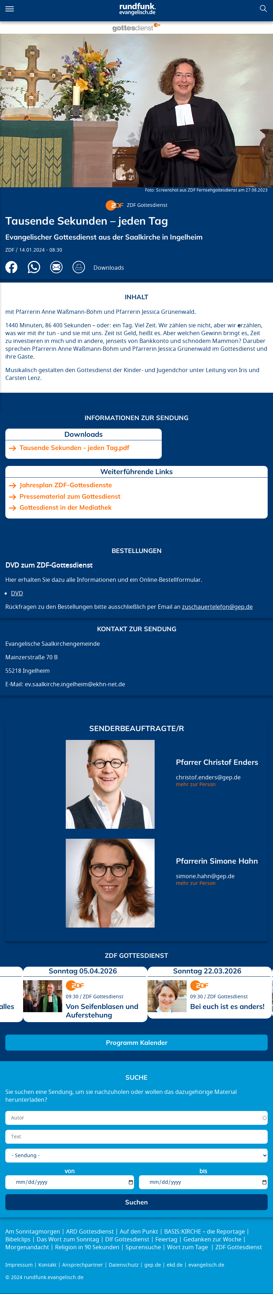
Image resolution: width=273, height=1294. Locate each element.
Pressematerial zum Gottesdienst (70, 496)
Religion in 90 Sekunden (87, 1247)
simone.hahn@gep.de (205, 876)
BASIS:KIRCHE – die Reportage (204, 1232)
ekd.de (175, 1265)
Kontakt (47, 1265)
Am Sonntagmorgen (32, 1232)
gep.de (152, 1265)
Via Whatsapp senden (34, 267)
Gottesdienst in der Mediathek (66, 507)
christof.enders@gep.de (208, 777)
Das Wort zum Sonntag (68, 1239)
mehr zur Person (196, 784)
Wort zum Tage (188, 1247)
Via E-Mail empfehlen (56, 267)
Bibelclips (18, 1239)
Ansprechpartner (82, 1265)
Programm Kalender (136, 1042)
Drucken (79, 267)
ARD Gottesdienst (90, 1232)
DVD (17, 593)
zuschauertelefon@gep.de (217, 607)
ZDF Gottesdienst (147, 205)
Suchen (263, 8)
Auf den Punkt (139, 1232)
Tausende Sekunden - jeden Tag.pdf (74, 448)
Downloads (108, 268)
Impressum (19, 1265)
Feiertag (166, 1239)
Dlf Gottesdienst (127, 1239)
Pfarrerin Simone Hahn (217, 860)
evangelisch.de (206, 1265)
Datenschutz (124, 1265)
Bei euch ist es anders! (227, 1006)
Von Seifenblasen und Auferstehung (102, 1010)
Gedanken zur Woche (212, 1239)
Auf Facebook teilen (11, 267)
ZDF (9, 250)
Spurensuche (143, 1247)
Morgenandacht (27, 1247)
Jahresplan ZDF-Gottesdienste (66, 485)
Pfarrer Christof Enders (217, 762)
